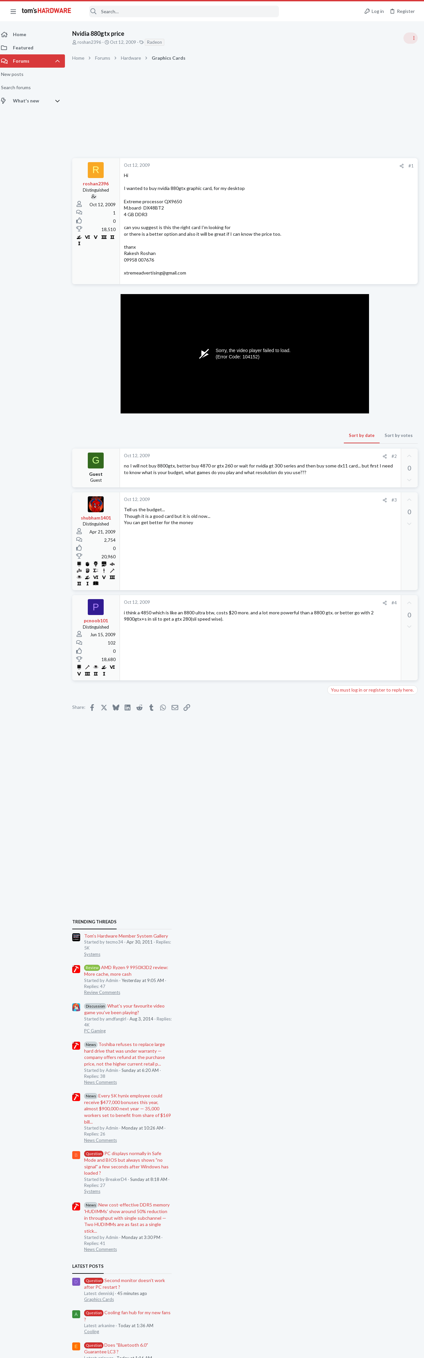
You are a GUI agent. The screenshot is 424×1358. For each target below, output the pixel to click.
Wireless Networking (350, 802)
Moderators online (342, 961)
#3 (288, 502)
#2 (288, 456)
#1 (304, 165)
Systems (338, 393)
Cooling (337, 770)
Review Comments (348, 431)
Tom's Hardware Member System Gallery (372, 374)
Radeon (158, 42)
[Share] (295, 166)
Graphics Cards (345, 738)
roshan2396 (93, 42)
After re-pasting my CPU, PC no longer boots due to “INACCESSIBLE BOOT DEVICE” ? (373, 919)
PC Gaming (340, 469)
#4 (288, 605)
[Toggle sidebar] (410, 38)
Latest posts (333, 705)
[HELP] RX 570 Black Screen (369, 887)
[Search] (179, 11)
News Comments (346, 521)
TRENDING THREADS (340, 360)
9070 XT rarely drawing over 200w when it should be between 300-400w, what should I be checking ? (370, 854)
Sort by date (255, 435)
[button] (13, 11)
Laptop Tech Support (350, 834)
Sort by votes (292, 435)
